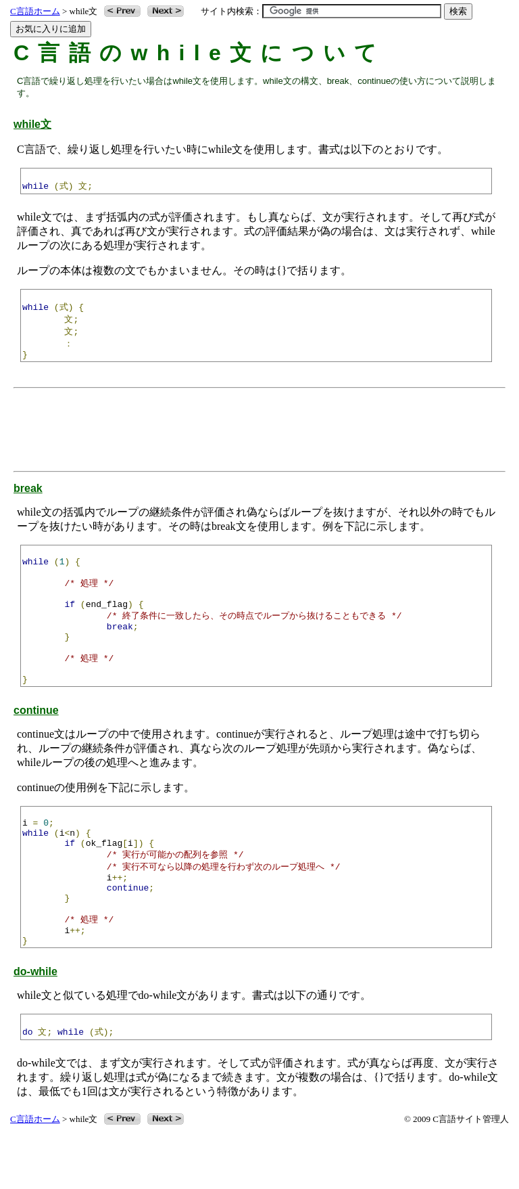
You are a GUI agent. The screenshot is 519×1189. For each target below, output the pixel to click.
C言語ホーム (35, 11)
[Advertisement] (263, 433)
